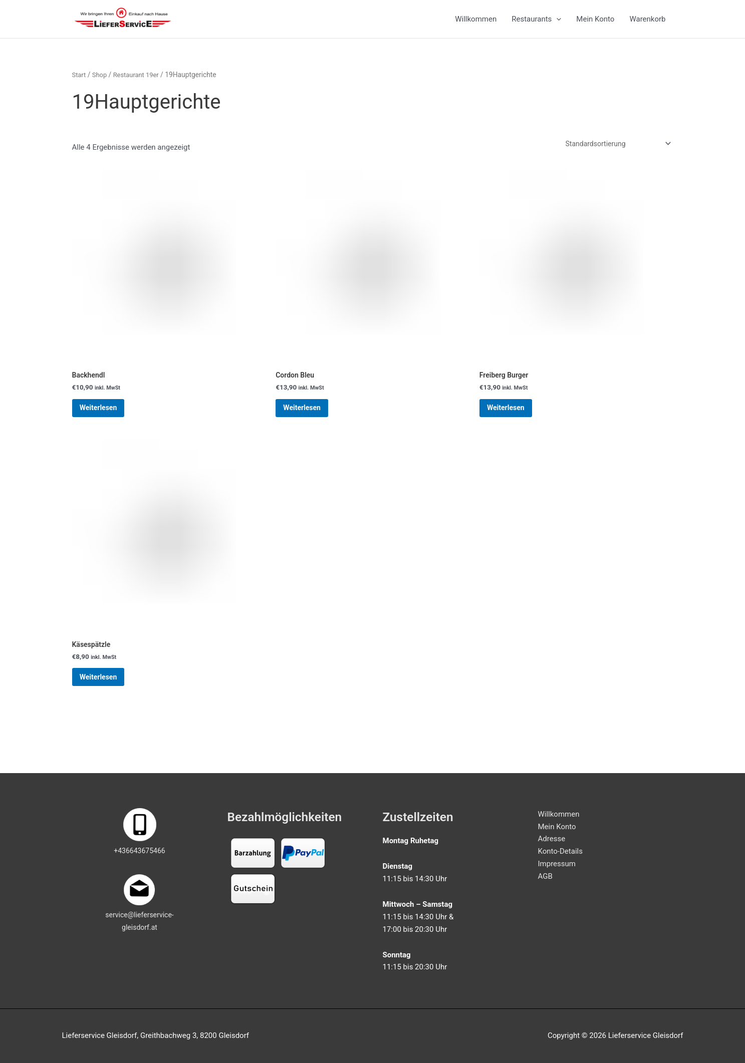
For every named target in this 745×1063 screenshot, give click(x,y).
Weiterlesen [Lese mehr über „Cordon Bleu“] (311, 422)
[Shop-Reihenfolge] (614, 153)
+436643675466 (139, 850)
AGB (545, 876)
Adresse (552, 838)
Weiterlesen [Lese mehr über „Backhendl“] (107, 422)
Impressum (557, 863)
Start (79, 83)
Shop (101, 83)
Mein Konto (595, 23)
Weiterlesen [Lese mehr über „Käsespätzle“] (107, 699)
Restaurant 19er (139, 83)
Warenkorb (647, 23)
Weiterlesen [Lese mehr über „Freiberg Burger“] (514, 422)
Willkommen (475, 23)
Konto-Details (560, 851)
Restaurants (536, 24)
